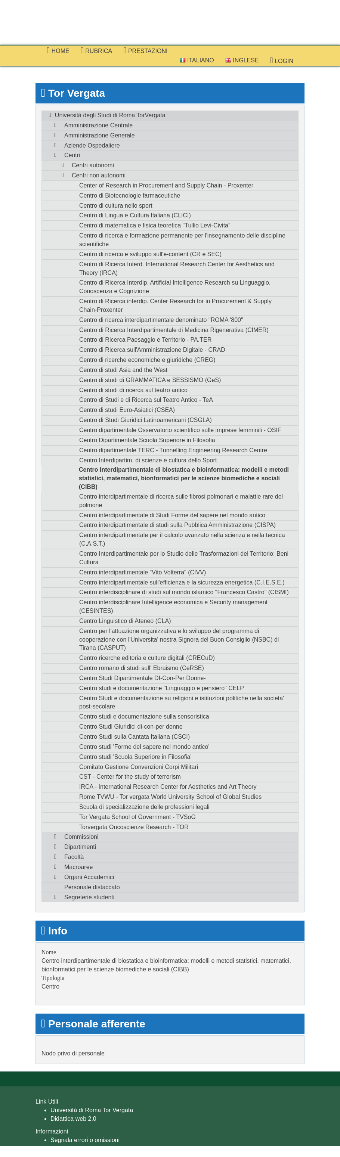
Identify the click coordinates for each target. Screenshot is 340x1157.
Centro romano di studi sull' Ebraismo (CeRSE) (141, 668)
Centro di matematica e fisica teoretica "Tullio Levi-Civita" (155, 225)
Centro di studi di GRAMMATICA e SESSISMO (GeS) (150, 380)
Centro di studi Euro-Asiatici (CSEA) (127, 410)
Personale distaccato (92, 887)
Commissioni (81, 837)
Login (281, 60)
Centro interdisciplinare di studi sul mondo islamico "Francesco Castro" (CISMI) (184, 592)
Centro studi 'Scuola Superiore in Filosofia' (135, 757)
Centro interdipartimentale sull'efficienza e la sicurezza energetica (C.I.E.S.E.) (182, 582)
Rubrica (96, 50)
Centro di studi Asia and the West (123, 370)
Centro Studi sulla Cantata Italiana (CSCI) (134, 736)
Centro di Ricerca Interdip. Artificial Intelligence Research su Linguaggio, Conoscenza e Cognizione (175, 286)
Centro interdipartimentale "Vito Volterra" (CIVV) (142, 572)
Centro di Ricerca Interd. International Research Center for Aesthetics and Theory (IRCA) (177, 268)
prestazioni (145, 50)
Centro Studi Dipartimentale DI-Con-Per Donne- (142, 678)
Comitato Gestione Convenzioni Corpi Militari (138, 767)
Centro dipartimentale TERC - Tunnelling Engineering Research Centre (173, 450)
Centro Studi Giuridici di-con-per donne (131, 726)
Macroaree (78, 867)
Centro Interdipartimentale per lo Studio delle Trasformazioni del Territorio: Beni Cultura (183, 557)
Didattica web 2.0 (73, 1119)
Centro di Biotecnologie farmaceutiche (129, 195)
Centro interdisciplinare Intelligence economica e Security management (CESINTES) (173, 606)
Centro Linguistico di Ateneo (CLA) (125, 621)
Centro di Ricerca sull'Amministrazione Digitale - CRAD (152, 350)
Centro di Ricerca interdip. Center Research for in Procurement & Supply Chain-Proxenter (175, 305)
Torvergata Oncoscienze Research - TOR (134, 827)
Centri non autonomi (99, 175)
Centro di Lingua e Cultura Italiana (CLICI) (135, 215)
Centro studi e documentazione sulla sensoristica (144, 716)
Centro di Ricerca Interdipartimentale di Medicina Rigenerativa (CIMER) (174, 330)
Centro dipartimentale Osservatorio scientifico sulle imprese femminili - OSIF (180, 430)
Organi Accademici (89, 877)
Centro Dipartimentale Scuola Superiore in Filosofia (147, 440)
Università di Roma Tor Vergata (91, 1110)
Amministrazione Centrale (98, 125)
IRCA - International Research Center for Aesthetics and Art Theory (168, 787)
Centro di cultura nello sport (115, 205)
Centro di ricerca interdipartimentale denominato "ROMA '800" (161, 320)
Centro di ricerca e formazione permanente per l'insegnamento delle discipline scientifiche (182, 239)
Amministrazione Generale (99, 135)
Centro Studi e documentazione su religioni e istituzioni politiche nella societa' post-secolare (181, 702)
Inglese (242, 60)
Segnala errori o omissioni (85, 1140)
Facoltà (74, 857)
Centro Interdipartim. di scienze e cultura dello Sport (148, 460)
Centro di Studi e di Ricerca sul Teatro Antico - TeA (146, 400)
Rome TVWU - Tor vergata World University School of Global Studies (170, 797)
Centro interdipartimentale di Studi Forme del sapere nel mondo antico (172, 515)
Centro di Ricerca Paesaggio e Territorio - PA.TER (145, 339)
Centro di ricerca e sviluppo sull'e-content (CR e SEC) (150, 254)
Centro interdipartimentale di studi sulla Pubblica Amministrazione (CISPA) (177, 525)
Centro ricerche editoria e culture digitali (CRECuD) (147, 658)
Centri (72, 155)
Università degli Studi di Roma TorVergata (110, 115)
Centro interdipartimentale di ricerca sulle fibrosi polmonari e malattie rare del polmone (181, 500)
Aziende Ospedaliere (92, 145)
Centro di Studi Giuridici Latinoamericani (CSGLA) (145, 420)
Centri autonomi (93, 165)
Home (58, 50)
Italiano (197, 60)
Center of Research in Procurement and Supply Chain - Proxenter (166, 185)
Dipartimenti (80, 847)
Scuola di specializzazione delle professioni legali (144, 807)
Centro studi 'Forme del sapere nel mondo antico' (144, 747)
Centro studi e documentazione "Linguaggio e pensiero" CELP (161, 688)
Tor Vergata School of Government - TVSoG (137, 817)
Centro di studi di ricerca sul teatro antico (133, 390)
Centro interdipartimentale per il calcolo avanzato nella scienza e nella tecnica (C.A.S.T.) (182, 539)
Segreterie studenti (89, 897)
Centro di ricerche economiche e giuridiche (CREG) (147, 360)
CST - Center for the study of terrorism (130, 776)
